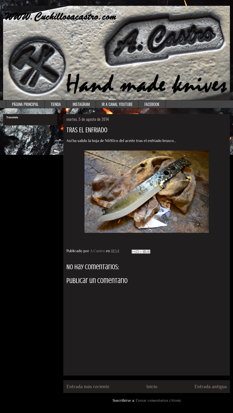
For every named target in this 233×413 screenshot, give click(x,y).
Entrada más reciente (87, 386)
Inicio (151, 386)
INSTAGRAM (81, 104)
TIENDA (55, 104)
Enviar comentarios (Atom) (158, 400)
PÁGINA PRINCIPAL (25, 104)
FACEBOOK (151, 104)
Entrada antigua (210, 386)
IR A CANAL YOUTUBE (117, 104)
